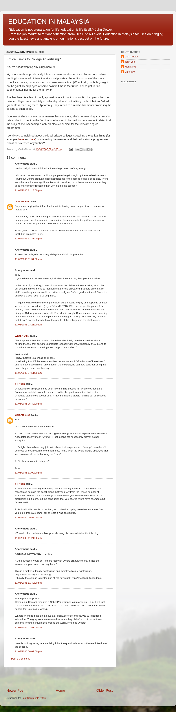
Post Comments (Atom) (34, 698)
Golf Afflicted (22, 201)
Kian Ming (130, 66)
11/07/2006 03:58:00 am (28, 627)
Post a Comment (20, 658)
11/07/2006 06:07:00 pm (28, 651)
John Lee (130, 61)
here (21, 139)
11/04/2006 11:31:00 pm (28, 238)
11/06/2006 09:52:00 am (28, 517)
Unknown (130, 71)
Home (60, 690)
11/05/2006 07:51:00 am (28, 373)
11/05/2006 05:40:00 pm (28, 403)
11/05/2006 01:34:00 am (28, 259)
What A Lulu (22, 335)
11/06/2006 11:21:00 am (28, 538)
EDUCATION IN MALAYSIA (48, 21)
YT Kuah (20, 384)
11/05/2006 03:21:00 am (28, 324)
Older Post (104, 690)
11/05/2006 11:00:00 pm (28, 472)
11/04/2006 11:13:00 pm (28, 190)
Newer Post (15, 690)
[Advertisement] (59, 677)
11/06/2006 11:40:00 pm (28, 582)
